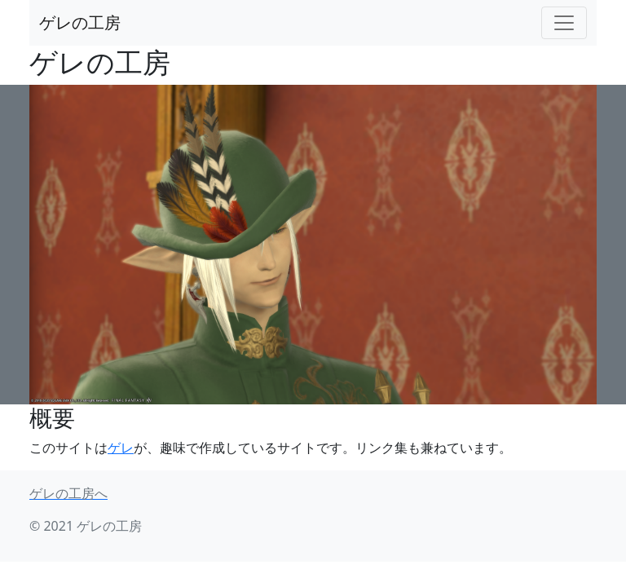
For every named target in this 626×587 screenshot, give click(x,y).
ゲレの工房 (80, 22)
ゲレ (121, 448)
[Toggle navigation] (564, 23)
